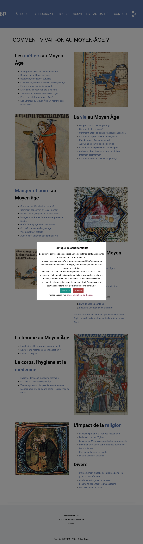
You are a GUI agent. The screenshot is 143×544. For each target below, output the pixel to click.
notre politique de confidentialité (79, 286)
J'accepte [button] (66, 290)
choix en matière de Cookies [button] (80, 295)
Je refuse (78, 290)
